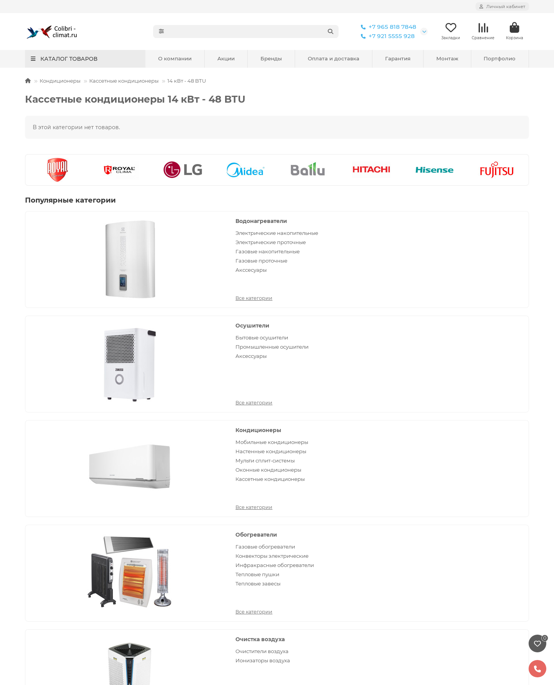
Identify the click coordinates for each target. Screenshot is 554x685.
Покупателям (176, 462)
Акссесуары (114, 278)
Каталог (295, 462)
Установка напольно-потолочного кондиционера (72, 562)
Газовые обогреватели (129, 329)
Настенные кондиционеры (475, 243)
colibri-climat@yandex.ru (449, 497)
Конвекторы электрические (135, 338)
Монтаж (447, 59)
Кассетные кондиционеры (124, 81)
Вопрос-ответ (172, 548)
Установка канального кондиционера (76, 538)
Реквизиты (424, 575)
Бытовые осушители (296, 234)
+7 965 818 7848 (387, 27)
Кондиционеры (60, 81)
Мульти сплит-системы (469, 252)
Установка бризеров (53, 497)
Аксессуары (285, 252)
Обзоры (164, 559)
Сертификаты (427, 586)
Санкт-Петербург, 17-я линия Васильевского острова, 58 (455, 530)
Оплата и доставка (333, 59)
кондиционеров (253, 630)
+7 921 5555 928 (386, 36)
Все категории (117, 290)
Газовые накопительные (131, 259)
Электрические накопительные (119, 237)
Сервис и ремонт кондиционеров (71, 486)
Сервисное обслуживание (189, 476)
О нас (416, 565)
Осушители (287, 221)
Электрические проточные (134, 250)
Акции (226, 59)
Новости (165, 528)
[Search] (254, 31)
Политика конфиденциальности (69, 476)
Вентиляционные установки (477, 338)
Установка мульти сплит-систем (69, 517)
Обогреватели (120, 317)
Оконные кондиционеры (473, 261)
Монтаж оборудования (65, 462)
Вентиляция (458, 317)
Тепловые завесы (121, 366)
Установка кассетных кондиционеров (76, 528)
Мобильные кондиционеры (476, 234)
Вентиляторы (457, 329)
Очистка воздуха (294, 317)
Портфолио (500, 59)
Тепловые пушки (121, 357)
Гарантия (397, 59)
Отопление (296, 528)
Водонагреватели (125, 221)
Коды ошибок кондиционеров (195, 569)
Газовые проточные (125, 269)
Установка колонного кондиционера (75, 548)
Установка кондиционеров (61, 507)
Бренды (271, 59)
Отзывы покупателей (182, 517)
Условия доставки (178, 507)
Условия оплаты (175, 497)
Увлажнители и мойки (311, 548)
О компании (175, 59)
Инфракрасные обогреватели (138, 347)
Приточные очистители (470, 347)
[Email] (301, 426)
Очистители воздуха (296, 329)
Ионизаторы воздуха (297, 338)
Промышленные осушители (306, 243)
